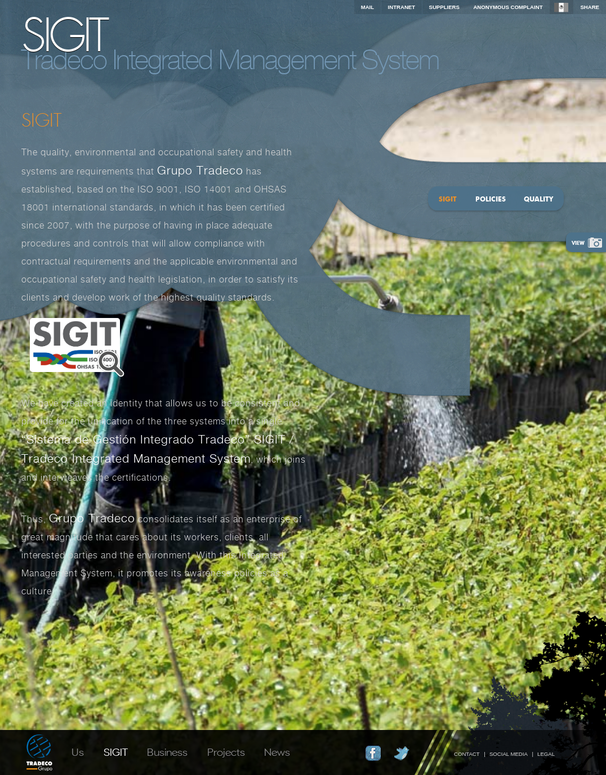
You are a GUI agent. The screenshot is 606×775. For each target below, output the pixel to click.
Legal (546, 754)
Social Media (508, 754)
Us (78, 750)
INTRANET (402, 7)
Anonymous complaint (507, 7)
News (277, 750)
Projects (226, 750)
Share (589, 7)
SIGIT (116, 750)
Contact (467, 754)
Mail (367, 7)
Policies (490, 199)
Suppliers (444, 7)
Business (167, 750)
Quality (538, 199)
